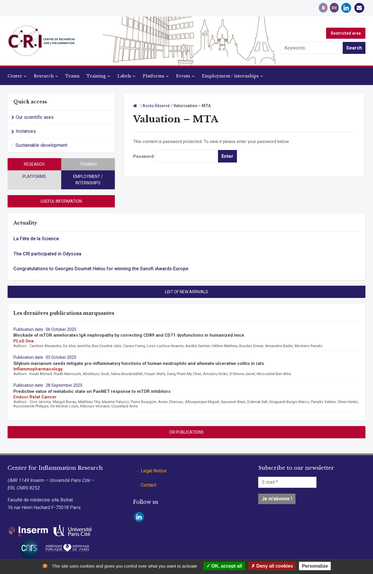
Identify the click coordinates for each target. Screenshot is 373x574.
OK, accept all (224, 566)
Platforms (153, 76)
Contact (148, 485)
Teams (72, 76)
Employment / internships (230, 76)
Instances (26, 131)
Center (15, 76)
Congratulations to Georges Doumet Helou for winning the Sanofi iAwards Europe (100, 268)
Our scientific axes (35, 117)
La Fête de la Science (36, 238)
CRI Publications (186, 432)
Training (96, 76)
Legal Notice (154, 471)
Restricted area (346, 33)
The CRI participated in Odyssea (47, 254)
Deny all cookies (272, 566)
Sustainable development (41, 145)
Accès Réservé (156, 105)
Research (44, 76)
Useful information (61, 201)
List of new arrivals (186, 291)
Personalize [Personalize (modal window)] (315, 566)
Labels (124, 76)
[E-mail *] (287, 482)
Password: (175, 156)
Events (183, 76)
